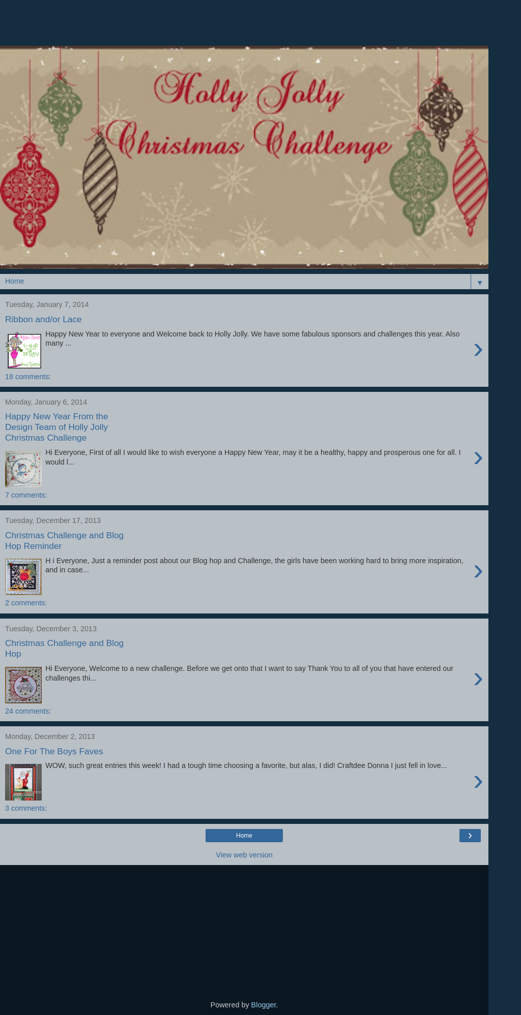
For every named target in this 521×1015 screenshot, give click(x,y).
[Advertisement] (244, 28)
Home (244, 835)
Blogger (263, 1005)
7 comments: (26, 495)
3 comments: (26, 808)
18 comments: (28, 377)
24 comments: (28, 711)
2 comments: (26, 603)
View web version (244, 855)
